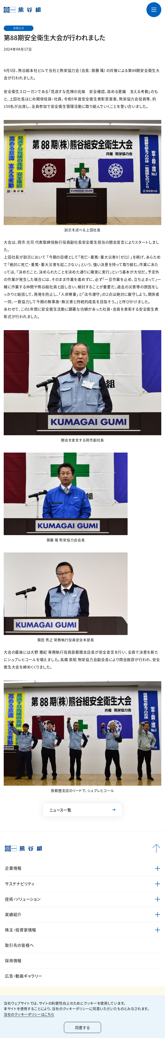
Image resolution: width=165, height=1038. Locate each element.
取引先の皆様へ (19, 945)
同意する (82, 1027)
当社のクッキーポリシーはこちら (29, 1014)
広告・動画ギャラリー (23, 976)
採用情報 (13, 960)
